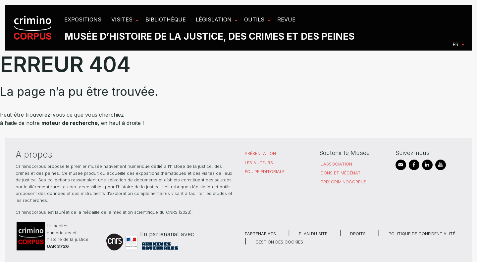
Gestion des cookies (279, 242)
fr (455, 44)
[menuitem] (33, 28)
